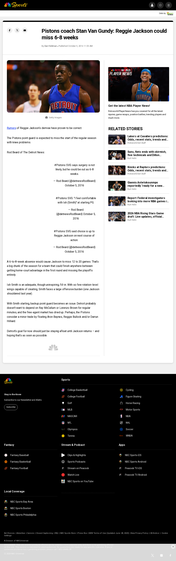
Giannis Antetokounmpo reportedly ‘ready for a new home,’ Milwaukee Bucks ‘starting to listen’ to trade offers (145, 184)
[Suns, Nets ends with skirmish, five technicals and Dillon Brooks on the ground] (116, 155)
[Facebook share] (9, 30)
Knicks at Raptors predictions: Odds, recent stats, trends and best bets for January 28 (147, 169)
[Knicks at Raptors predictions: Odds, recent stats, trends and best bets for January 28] (116, 170)
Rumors (11, 128)
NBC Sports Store (68, 533)
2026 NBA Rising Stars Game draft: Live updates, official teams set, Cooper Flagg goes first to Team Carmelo (147, 215)
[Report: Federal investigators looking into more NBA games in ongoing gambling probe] (116, 201)
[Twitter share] (17, 30)
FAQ (56, 533)
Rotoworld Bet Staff (137, 143)
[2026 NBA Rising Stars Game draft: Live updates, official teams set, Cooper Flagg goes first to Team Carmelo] (116, 216)
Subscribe (10, 407)
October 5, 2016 (74, 185)
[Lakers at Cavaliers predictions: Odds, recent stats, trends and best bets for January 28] (116, 139)
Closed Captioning (44, 533)
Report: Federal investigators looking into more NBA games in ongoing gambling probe (148, 199)
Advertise (21, 533)
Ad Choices (9, 533)
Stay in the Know (12, 394)
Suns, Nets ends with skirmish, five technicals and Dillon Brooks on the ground (147, 153)
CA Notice (154, 533)
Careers (30, 533)
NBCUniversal (22, 541)
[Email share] (25, 30)
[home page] (16, 5)
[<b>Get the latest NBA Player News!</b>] (138, 84)
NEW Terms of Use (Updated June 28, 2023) (109, 533)
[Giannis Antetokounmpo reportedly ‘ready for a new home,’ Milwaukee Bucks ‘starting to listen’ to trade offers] (116, 186)
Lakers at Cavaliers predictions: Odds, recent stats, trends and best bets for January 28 (148, 138)
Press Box (82, 533)
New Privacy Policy (139, 533)
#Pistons (59, 165)
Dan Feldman (51, 46)
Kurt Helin (132, 158)
